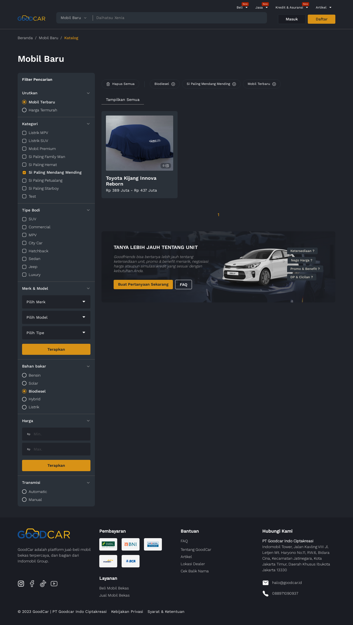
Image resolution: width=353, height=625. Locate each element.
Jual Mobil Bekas (114, 595)
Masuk (292, 19)
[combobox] (56, 302)
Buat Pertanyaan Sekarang (143, 284)
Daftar (322, 19)
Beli (240, 7)
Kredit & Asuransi (289, 7)
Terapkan (56, 349)
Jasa (259, 7)
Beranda (25, 38)
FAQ (183, 284)
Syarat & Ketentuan (166, 611)
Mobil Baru (48, 38)
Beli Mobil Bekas (114, 588)
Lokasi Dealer (193, 564)
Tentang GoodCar (196, 549)
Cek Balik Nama (195, 571)
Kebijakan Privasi (127, 611)
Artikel (321, 7)
